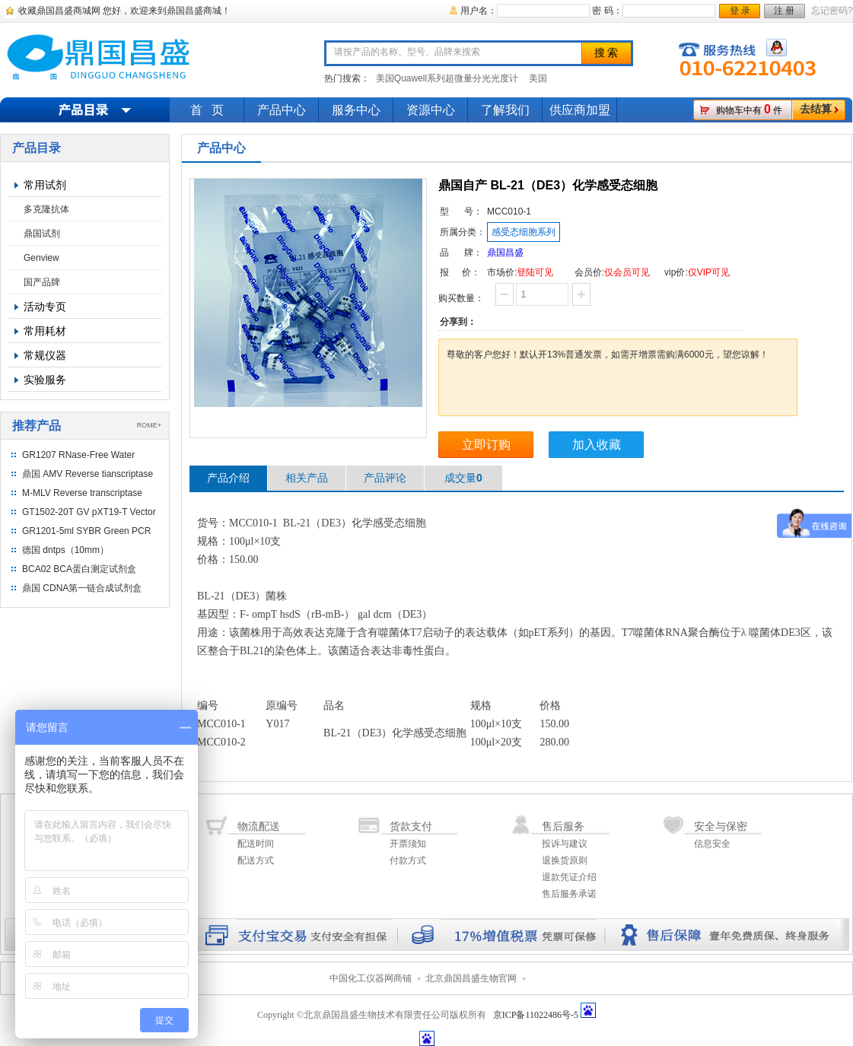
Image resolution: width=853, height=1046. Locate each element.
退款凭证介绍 (569, 877)
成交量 (463, 478)
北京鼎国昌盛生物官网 (471, 978)
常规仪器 (45, 355)
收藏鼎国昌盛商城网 (59, 10)
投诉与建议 (564, 843)
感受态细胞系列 (523, 232)
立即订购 (486, 444)
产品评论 (385, 478)
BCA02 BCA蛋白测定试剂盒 (79, 569)
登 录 (740, 10)
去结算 (816, 109)
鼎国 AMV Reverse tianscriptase (87, 474)
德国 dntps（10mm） (65, 550)
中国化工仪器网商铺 (370, 978)
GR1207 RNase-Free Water (78, 455)
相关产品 (306, 478)
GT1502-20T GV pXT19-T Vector (89, 512)
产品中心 (281, 109)
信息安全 (712, 843)
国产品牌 (42, 282)
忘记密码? (832, 10)
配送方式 (255, 860)
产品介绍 (228, 478)
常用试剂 (45, 185)
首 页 (207, 109)
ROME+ (149, 425)
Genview (41, 258)
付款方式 (408, 860)
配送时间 (255, 843)
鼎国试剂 (42, 233)
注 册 (784, 10)
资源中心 (430, 109)
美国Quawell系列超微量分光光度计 (447, 78)
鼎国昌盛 (505, 252)
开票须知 (408, 843)
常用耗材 (45, 331)
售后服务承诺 (569, 894)
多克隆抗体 (46, 209)
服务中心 (356, 109)
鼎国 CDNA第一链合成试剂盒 (82, 588)
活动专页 (45, 306)
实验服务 (45, 380)
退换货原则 (564, 860)
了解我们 (505, 109)
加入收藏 (596, 444)
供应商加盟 (579, 109)
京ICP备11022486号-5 (535, 1014)
